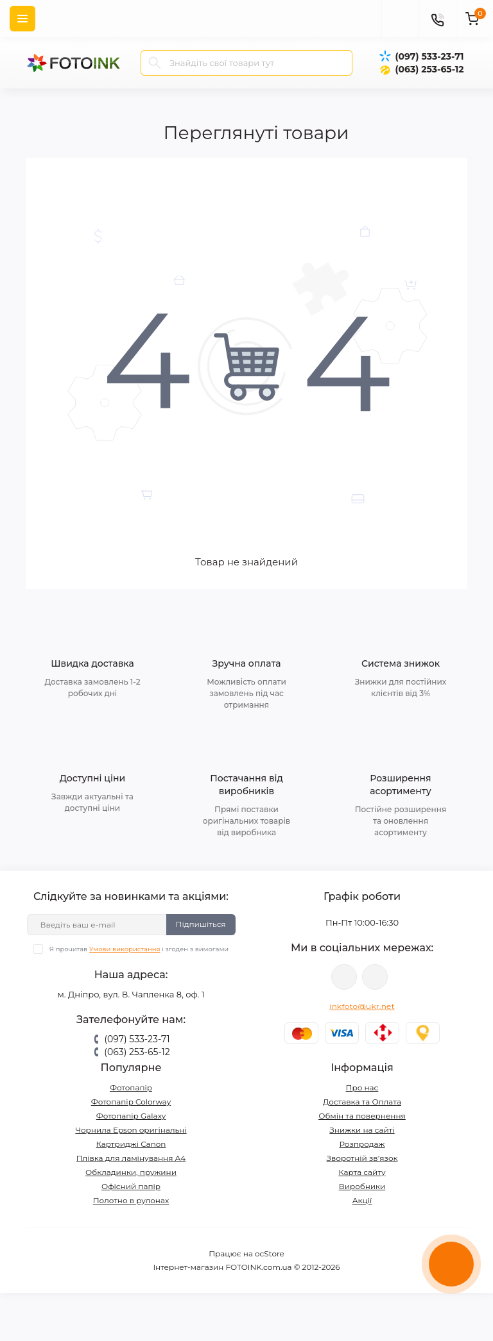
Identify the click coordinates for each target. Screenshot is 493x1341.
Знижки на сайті (361, 1130)
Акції (362, 1200)
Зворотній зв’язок (362, 1158)
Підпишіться (201, 924)
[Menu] (22, 18)
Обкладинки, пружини (131, 1172)
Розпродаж (362, 1144)
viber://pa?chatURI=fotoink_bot (344, 977)
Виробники (362, 1186)
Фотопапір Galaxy (131, 1115)
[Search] (155, 63)
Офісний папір (130, 1186)
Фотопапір (131, 1087)
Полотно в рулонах (131, 1200)
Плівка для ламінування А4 (131, 1158)
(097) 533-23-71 (429, 56)
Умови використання (124, 949)
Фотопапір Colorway (131, 1101)
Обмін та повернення (362, 1115)
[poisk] (400, 18)
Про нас (362, 1087)
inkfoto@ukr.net (362, 1006)
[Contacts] (437, 18)
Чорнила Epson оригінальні (130, 1130)
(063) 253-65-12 (429, 69)
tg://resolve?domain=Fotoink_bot (375, 977)
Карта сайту (361, 1172)
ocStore (269, 1253)
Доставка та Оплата (362, 1101)
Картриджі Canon (131, 1144)
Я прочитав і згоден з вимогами (139, 949)
